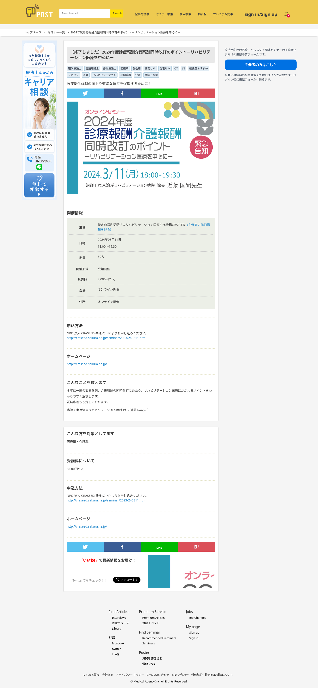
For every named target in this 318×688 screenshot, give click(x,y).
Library (116, 628)
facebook (118, 643)
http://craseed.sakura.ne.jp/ (87, 364)
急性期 (137, 68)
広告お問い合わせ (157, 675)
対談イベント (150, 623)
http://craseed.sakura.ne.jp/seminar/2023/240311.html (106, 338)
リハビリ (73, 75)
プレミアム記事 (223, 14)
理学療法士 (74, 68)
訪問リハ (150, 68)
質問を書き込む (152, 658)
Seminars (148, 643)
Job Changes (197, 618)
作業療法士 (109, 68)
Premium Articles (153, 618)
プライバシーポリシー (129, 675)
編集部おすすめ (198, 68)
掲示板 (202, 14)
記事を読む (142, 14)
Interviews (119, 618)
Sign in (193, 638)
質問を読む (149, 664)
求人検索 (185, 14)
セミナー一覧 (56, 32)
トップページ (32, 32)
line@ (115, 654)
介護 (137, 75)
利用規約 (197, 675)
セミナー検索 (164, 14)
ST (183, 68)
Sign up (194, 632)
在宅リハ (165, 68)
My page (193, 626)
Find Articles (118, 611)
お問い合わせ (180, 675)
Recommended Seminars (159, 638)
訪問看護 (125, 75)
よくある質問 (91, 675)
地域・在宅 (151, 75)
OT (176, 68)
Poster (144, 652)
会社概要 (107, 675)
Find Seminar (149, 632)
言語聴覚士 (92, 68)
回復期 (125, 68)
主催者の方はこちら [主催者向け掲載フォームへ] (260, 65)
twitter (116, 649)
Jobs (189, 611)
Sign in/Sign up (260, 14)
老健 (85, 75)
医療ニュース (120, 623)
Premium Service (152, 611)
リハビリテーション (104, 75)
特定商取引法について (219, 675)
